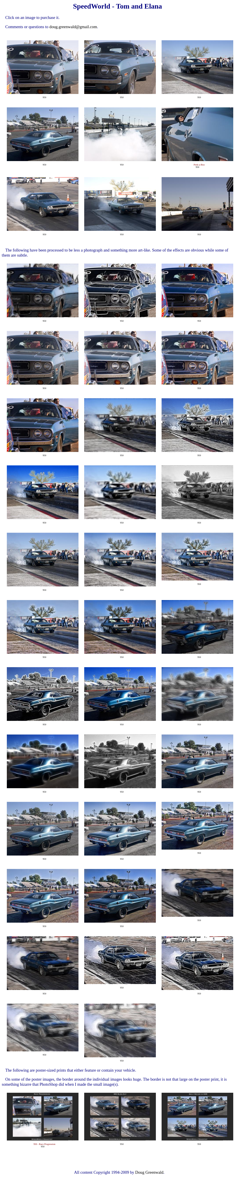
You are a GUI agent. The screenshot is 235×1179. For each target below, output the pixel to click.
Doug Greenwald (149, 1172)
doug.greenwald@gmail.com (73, 26)
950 (44, 97)
